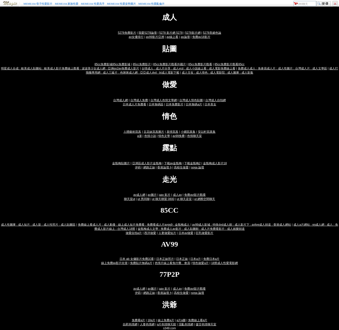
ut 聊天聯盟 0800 (163, 199)
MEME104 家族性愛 (66, 3)
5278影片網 (193, 32)
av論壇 (185, 37)
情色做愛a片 (200, 263)
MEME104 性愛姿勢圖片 (121, 3)
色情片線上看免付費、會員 (172, 263)
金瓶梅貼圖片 (121, 163)
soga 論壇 (197, 167)
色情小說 (150, 136)
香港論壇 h (164, 167)
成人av (177, 195)
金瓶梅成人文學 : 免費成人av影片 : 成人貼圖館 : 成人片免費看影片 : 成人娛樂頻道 (191, 229)
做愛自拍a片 (134, 233)
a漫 (139, 136)
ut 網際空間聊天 (204, 199)
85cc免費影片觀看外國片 (169, 64)
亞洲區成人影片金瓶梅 (147, 163)
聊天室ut (129, 199)
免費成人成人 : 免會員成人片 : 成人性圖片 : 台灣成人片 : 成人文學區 (282, 68)
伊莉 (138, 167)
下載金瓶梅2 (192, 163)
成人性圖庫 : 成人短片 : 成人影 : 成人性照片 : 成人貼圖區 (38, 224)
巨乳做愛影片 (204, 233)
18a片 (151, 320)
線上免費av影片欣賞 (114, 263)
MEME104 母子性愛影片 (38, 3)
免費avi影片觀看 (195, 195)
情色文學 (164, 136)
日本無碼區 (156, 104)
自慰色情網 (130, 324)
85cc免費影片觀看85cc (230, 64)
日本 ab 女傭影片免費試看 (137, 259)
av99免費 (178, 136)
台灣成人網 (120, 100)
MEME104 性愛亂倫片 (151, 3)
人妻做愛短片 (167, 233)
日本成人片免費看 (134, 104)
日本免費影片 (174, 104)
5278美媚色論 (212, 32)
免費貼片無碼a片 (141, 263)
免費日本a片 (211, 259)
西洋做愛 (150, 233)
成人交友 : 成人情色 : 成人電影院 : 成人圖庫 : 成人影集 (217, 72)
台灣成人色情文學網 (163, 100)
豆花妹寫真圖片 (154, 131)
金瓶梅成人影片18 (215, 163)
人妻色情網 (147, 324)
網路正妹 (149, 167)
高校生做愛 (181, 167)
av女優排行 (136, 37)
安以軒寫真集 (207, 131)
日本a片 (195, 259)
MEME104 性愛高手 (92, 3)
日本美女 (210, 104)
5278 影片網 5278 (171, 32)
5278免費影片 (127, 32)
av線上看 (173, 37)
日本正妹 (182, 259)
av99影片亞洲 (155, 37)
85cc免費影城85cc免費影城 (113, 64)
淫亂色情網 (186, 324)
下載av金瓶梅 (173, 163)
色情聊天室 (194, 136)
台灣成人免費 (139, 100)
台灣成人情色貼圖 (191, 100)
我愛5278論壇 (147, 32)
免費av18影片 (201, 37)
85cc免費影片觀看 (200, 64)
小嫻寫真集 (188, 131)
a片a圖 (180, 320)
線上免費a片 (166, 320)
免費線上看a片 (197, 320)
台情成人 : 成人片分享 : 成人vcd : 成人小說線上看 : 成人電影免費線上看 (188, 68)
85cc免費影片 (142, 64)
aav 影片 (164, 195)
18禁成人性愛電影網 (224, 263)
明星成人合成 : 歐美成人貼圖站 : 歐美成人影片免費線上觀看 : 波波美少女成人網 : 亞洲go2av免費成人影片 (70, 68)
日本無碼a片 (194, 104)
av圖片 (152, 195)
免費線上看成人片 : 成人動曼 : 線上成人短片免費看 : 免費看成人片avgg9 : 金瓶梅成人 (134, 224)
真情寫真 (172, 131)
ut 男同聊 (144, 199)
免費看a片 (138, 320)
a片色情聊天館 (166, 324)
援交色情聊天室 (206, 324)
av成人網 (139, 195)
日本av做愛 (186, 233)
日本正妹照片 (165, 259)
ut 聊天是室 (184, 199)
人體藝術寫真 (132, 131)
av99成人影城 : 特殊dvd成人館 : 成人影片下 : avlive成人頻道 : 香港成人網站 (241, 224)
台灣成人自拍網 (215, 100)
